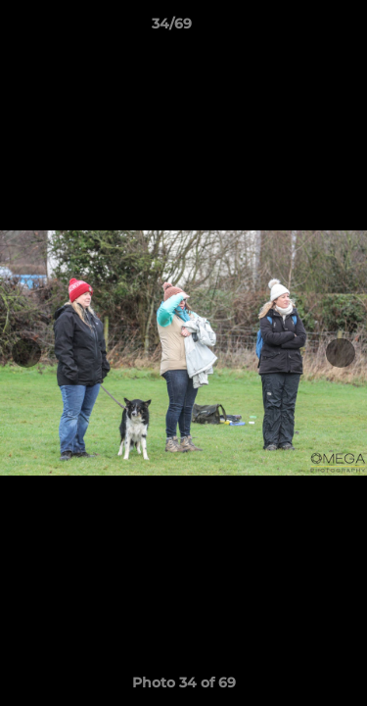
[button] (296, 28)
